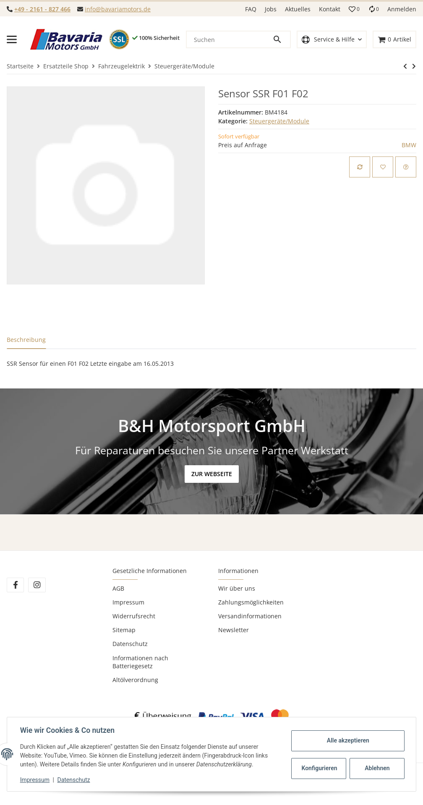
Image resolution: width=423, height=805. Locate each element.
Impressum (128, 602)
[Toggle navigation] (12, 39)
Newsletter (233, 630)
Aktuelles (298, 9)
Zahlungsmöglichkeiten (251, 602)
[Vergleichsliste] (373, 9)
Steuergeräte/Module (279, 121)
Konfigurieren (319, 768)
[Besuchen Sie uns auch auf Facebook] (15, 585)
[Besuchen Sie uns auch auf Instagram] (36, 585)
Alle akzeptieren (347, 740)
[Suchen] (229, 39)
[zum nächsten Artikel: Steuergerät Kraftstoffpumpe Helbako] (405, 66)
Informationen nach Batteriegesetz (140, 662)
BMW (409, 145)
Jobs (271, 9)
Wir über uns (236, 588)
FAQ (250, 9)
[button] (354, 9)
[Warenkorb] (394, 40)
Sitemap (124, 630)
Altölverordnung (135, 680)
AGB (118, 588)
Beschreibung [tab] (26, 340)
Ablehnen (376, 768)
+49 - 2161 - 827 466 (42, 9)
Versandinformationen (250, 616)
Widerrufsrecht (133, 616)
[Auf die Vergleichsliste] (359, 166)
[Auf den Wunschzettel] (382, 166)
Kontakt (329, 9)
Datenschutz (130, 644)
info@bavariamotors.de (118, 9)
